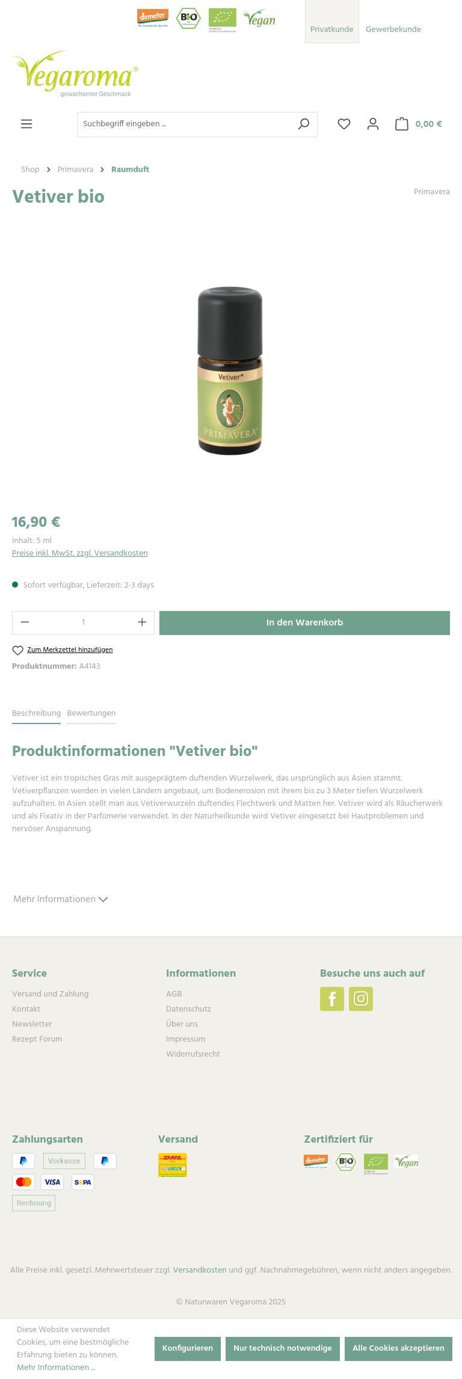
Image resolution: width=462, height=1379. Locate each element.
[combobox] (183, 124)
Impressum (185, 1039)
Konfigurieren (188, 1349)
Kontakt (26, 1009)
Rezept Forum (37, 1039)
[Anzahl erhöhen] (142, 623)
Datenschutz (188, 1009)
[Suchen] (303, 124)
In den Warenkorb (304, 623)
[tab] (36, 714)
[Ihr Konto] (373, 124)
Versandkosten (199, 1270)
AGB (174, 994)
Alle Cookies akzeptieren (399, 1349)
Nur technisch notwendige (282, 1349)
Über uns (182, 1024)
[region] (231, 373)
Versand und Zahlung (50, 994)
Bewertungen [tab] (91, 713)
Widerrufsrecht (193, 1054)
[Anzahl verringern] (24, 623)
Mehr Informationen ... (56, 1368)
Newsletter (32, 1024)
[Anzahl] (84, 623)
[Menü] (26, 124)
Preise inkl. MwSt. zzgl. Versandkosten (80, 553)
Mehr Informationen (60, 898)
